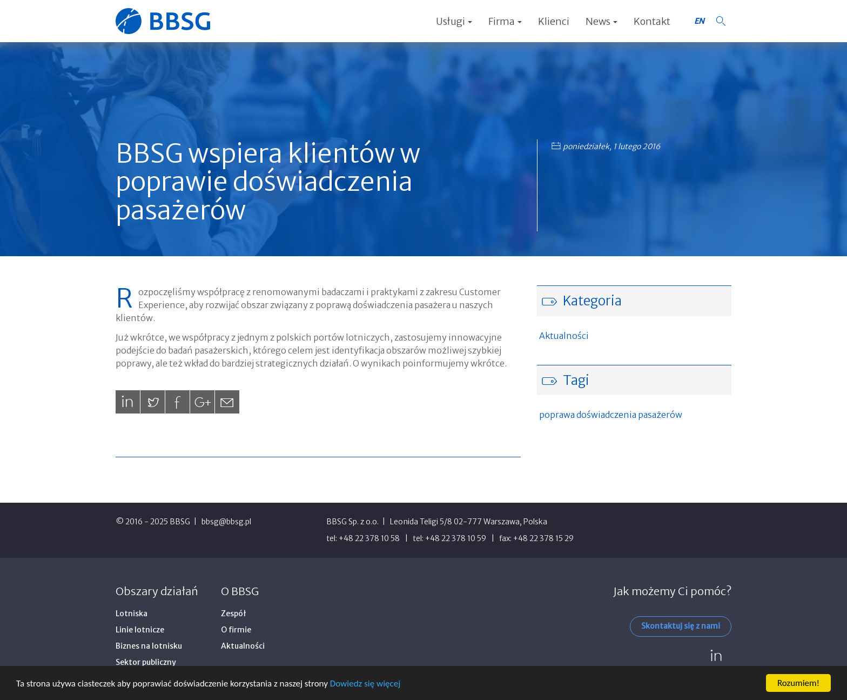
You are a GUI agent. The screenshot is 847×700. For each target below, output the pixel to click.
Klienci (553, 21)
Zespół (233, 613)
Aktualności (564, 335)
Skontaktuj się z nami (680, 626)
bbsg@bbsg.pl (226, 521)
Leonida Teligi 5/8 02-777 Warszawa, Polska (468, 521)
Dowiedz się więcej (365, 684)
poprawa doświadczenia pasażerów (610, 414)
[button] (720, 21)
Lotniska (131, 613)
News (601, 21)
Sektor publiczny (146, 662)
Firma (505, 21)
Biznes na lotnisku (149, 646)
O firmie (236, 630)
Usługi (454, 21)
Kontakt (652, 21)
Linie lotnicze (140, 630)
